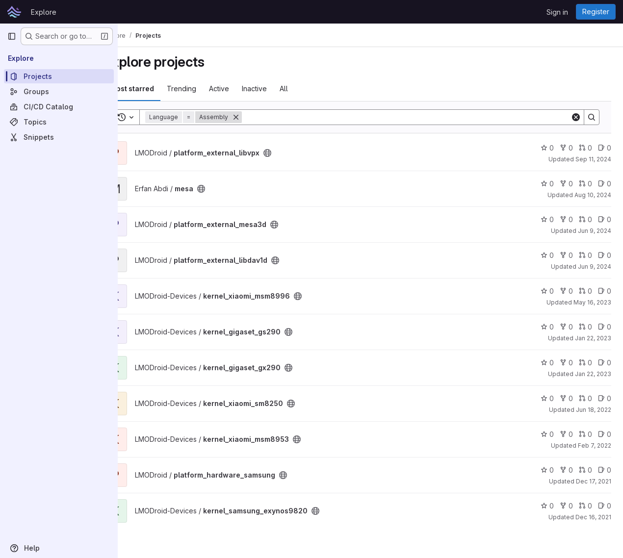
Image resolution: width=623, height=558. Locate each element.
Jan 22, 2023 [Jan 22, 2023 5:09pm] (593, 374)
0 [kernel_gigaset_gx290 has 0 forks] (566, 362)
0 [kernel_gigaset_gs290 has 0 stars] (547, 327)
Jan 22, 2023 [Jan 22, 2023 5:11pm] (593, 338)
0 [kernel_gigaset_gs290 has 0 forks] (566, 327)
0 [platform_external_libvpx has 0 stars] (547, 148)
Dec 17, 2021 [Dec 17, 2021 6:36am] (593, 481)
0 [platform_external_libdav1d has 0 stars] (547, 255)
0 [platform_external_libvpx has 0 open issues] (604, 148)
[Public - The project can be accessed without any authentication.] (293, 153)
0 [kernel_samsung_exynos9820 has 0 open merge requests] (585, 506)
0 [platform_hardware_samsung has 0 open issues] (604, 470)
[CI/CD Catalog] (59, 107)
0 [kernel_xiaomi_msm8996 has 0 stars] (547, 291)
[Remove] (262, 117)
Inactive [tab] (280, 88)
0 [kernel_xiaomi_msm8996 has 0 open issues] (604, 291)
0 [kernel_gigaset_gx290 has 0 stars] (547, 362)
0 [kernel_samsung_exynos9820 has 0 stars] (547, 506)
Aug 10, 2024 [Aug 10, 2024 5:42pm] (592, 195)
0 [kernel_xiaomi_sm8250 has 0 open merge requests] (585, 398)
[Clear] (576, 117)
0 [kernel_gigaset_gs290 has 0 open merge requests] (585, 327)
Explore (43, 12)
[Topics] (59, 122)
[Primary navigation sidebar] (12, 36)
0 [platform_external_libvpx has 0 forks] (566, 148)
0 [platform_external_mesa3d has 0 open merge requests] (585, 219)
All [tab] (310, 88)
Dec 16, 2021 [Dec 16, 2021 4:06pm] (593, 517)
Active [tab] (245, 88)
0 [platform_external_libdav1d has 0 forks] (566, 255)
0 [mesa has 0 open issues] (604, 183)
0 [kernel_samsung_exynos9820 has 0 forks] (566, 506)
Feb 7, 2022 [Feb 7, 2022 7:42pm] (594, 445)
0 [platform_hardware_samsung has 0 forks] (566, 470)
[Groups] (59, 91)
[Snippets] (59, 137)
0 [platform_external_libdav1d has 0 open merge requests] (585, 255)
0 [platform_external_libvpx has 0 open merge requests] (585, 148)
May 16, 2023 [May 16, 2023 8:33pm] (592, 302)
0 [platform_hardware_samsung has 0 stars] (547, 470)
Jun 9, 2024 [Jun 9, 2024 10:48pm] (594, 230)
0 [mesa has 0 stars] (547, 183)
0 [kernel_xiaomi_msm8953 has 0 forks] (566, 434)
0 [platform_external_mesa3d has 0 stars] (547, 219)
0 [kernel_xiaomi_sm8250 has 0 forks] (566, 398)
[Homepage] (14, 12)
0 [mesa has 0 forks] (566, 183)
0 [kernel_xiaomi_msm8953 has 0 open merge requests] (585, 434)
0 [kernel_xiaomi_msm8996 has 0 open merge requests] (585, 291)
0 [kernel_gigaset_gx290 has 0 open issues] (604, 362)
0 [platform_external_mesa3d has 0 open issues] (604, 219)
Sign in (557, 12)
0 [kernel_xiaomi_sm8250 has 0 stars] (547, 398)
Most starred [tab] (158, 88)
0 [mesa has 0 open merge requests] (585, 183)
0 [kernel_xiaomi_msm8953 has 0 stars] (547, 434)
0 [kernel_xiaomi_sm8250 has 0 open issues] (604, 398)
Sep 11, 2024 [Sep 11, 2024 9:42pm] (593, 159)
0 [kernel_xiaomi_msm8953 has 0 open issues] (604, 434)
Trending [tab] (207, 88)
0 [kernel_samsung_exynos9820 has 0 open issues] (604, 506)
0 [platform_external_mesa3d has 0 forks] (566, 219)
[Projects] (59, 76)
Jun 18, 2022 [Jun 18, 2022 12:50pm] (593, 409)
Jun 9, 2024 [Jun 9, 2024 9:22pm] (594, 266)
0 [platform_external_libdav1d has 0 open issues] (604, 255)
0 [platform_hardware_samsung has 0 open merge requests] (585, 470)
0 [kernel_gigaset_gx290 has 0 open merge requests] (585, 362)
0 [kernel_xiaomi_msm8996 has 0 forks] (566, 291)
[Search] (419, 117)
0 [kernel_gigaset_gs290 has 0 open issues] (604, 327)
